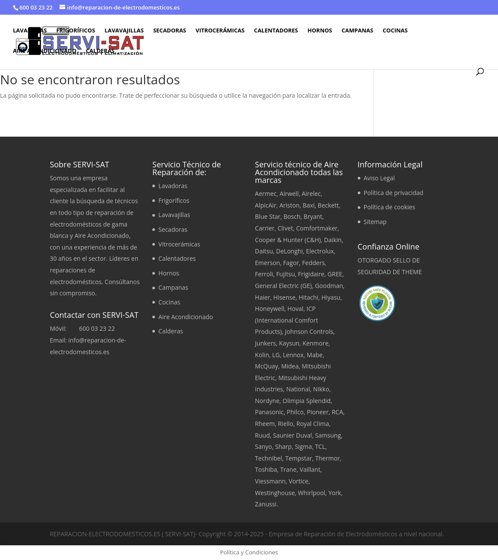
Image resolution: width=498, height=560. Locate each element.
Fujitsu (285, 274)
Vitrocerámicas (219, 30)
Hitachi (308, 297)
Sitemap (375, 222)
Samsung (328, 435)
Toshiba (266, 469)
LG (276, 355)
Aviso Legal (379, 178)
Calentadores (276, 30)
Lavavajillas (124, 30)
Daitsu (264, 251)
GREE (335, 274)
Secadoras (169, 30)
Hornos (320, 30)
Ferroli (264, 274)
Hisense (284, 297)
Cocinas (395, 30)
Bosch (292, 216)
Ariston (289, 205)
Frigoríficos (75, 30)
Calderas (100, 51)
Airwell (289, 193)
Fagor (291, 263)
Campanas (357, 30)
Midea (290, 366)
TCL (320, 446)
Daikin (333, 240)
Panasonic (269, 412)
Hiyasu (330, 297)
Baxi (309, 205)
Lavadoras (30, 30)
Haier (262, 297)
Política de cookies (390, 207)
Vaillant (309, 469)
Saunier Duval (292, 435)
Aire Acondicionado (44, 51)
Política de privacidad (393, 193)
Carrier (264, 228)
